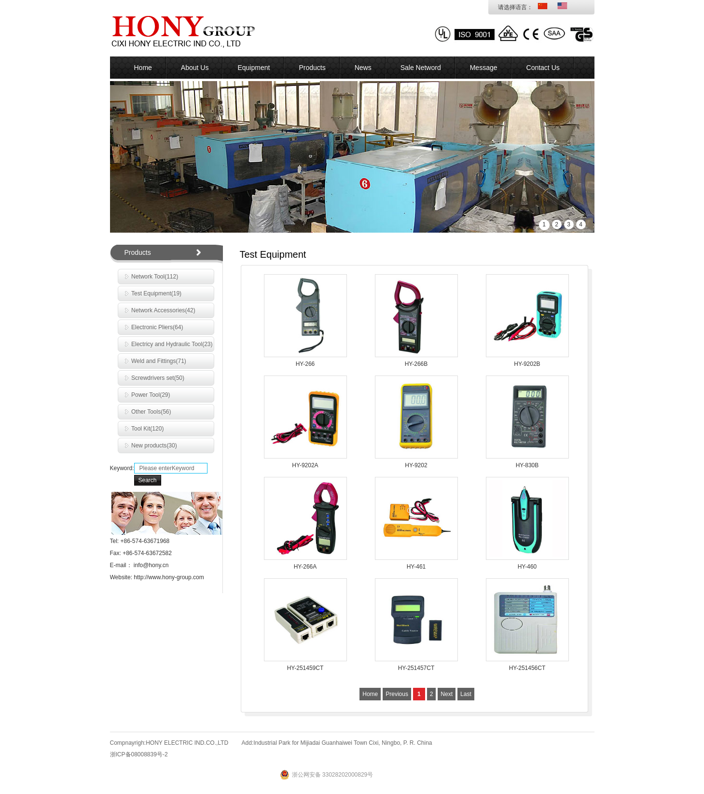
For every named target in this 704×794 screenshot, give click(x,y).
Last (465, 694)
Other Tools (151, 411)
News (363, 67)
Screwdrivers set (157, 378)
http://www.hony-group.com (168, 577)
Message (483, 67)
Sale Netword (420, 67)
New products (154, 445)
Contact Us (543, 67)
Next (447, 694)
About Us (195, 67)
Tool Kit (147, 428)
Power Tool (150, 394)
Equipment (253, 67)
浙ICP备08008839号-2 (139, 754)
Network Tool (154, 276)
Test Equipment (156, 293)
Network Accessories (163, 310)
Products (312, 67)
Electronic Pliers (157, 327)
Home (143, 67)
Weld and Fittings (158, 361)
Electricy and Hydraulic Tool (172, 344)
